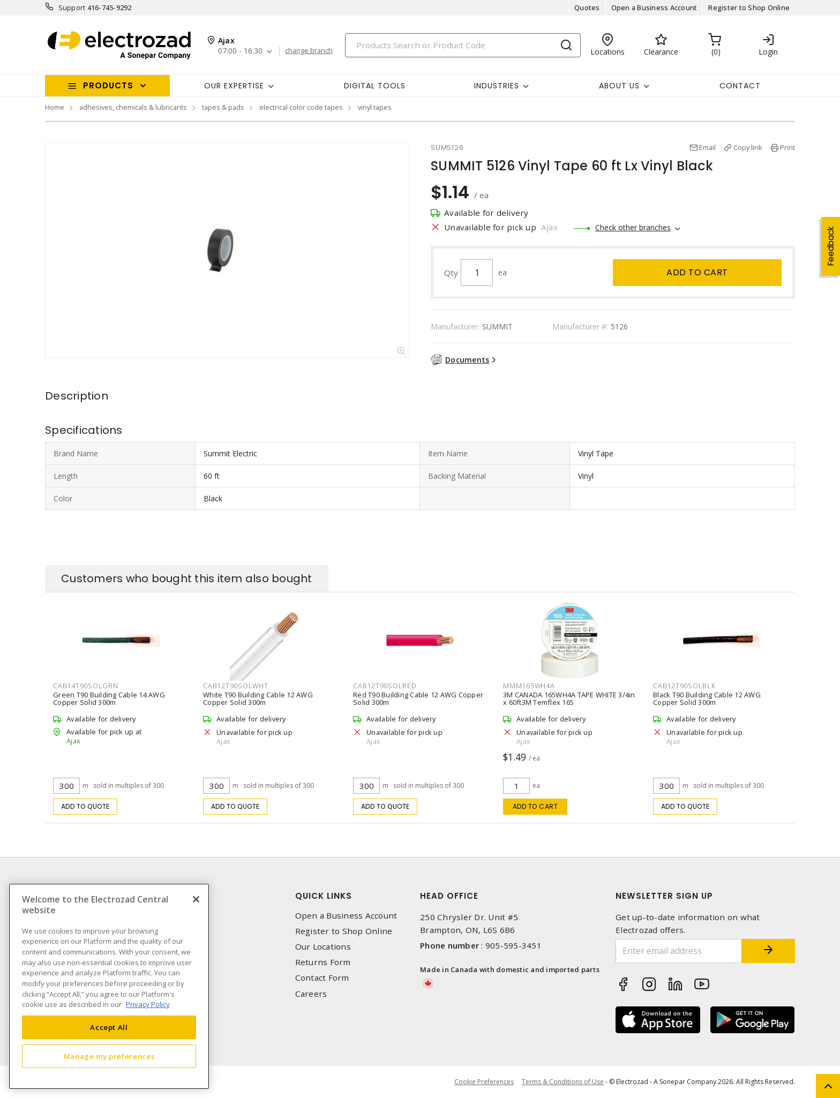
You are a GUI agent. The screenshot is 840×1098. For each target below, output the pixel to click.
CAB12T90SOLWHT (235, 685)
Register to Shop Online (749, 7)
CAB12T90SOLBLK (684, 685)
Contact (740, 85)
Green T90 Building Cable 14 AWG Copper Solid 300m (109, 698)
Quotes (587, 7)
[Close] (196, 899)
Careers (311, 994)
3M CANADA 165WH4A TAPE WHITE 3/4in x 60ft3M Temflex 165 (569, 698)
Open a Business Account (654, 7)
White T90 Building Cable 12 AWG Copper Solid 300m (258, 698)
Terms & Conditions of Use (563, 1081)
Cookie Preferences (484, 1082)
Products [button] (108, 85)
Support (72, 7)
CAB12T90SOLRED (385, 685)
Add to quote (85, 806)
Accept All (109, 1027)
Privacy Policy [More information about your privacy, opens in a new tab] (148, 1004)
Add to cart (697, 272)
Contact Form (322, 978)
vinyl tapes (375, 107)
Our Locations (323, 947)
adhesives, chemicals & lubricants (133, 107)
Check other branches (633, 227)
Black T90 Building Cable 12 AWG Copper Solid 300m (707, 698)
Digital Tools (375, 85)
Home (54, 107)
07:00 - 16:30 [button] (240, 51)
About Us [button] (619, 85)
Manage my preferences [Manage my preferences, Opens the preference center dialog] (109, 1056)
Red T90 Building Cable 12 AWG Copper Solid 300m (418, 698)
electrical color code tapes (301, 107)
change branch (309, 51)
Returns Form (323, 962)
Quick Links (323, 895)
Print (787, 147)
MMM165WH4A (529, 685)
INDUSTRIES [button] (496, 85)
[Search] (463, 45)
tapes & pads (223, 107)
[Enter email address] (679, 951)
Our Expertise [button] (234, 85)
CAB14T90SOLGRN (85, 685)
